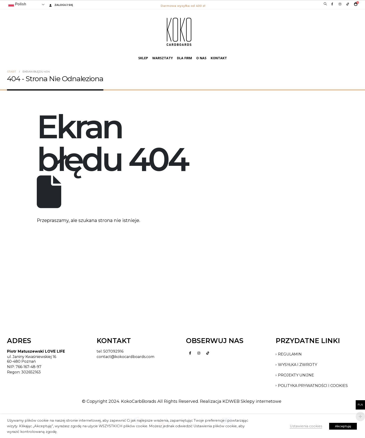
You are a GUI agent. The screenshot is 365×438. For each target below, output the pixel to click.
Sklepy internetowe (261, 401)
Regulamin (290, 354)
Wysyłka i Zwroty (297, 364)
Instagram (198, 353)
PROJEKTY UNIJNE (296, 375)
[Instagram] (340, 4)
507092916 (113, 351)
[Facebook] (332, 4)
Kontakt (219, 58)
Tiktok (207, 353)
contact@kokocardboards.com (125, 357)
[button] (325, 4)
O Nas (201, 58)
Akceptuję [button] (343, 426)
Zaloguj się (60, 5)
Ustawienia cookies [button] (306, 426)
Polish (17, 4)
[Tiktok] (347, 4)
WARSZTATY (162, 58)
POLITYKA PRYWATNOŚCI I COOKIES (313, 385)
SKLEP (143, 58)
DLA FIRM (184, 58)
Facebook (189, 353)
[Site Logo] (179, 31)
